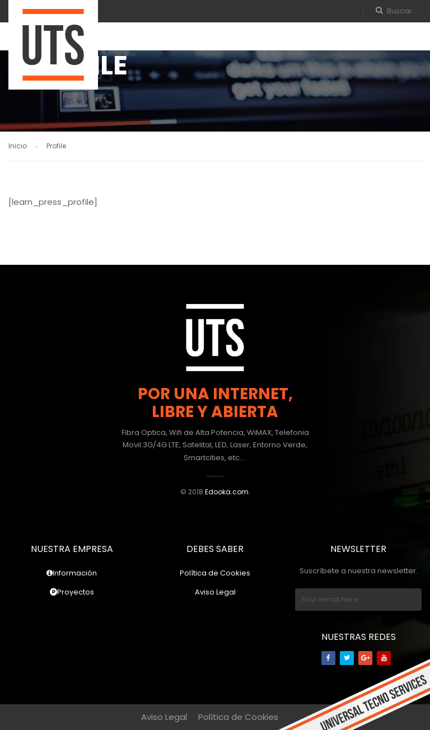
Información (71, 573)
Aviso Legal (215, 592)
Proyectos (72, 592)
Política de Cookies (215, 573)
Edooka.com (227, 492)
